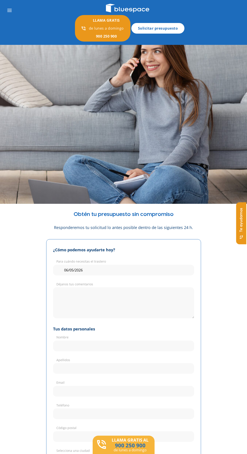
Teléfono (62, 405)
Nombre (62, 337)
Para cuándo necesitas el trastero (81, 261)
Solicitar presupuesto (158, 28)
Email (60, 382)
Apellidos (63, 360)
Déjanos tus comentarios (74, 284)
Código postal (66, 428)
